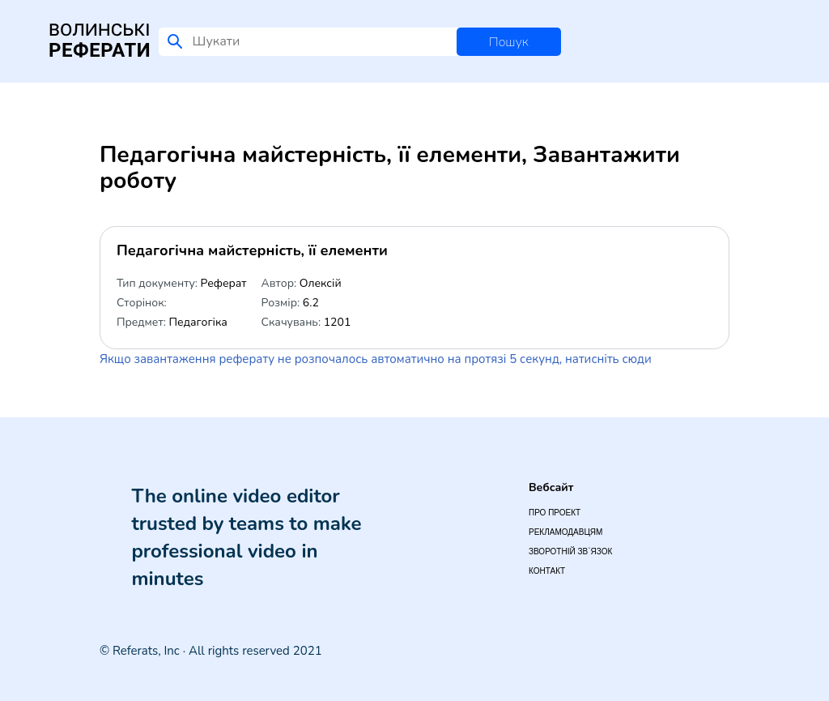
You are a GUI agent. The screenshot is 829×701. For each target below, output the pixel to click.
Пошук (509, 42)
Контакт (547, 570)
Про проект (554, 512)
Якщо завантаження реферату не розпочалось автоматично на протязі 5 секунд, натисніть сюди (376, 359)
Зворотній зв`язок (570, 551)
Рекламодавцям (565, 532)
